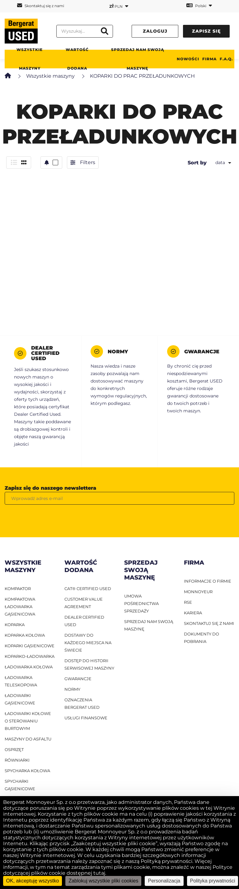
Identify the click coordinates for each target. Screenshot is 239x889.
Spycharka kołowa (27, 770)
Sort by (197, 163)
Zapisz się (206, 31)
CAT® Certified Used (87, 588)
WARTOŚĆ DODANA (77, 59)
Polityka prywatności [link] (212, 880)
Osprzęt (14, 749)
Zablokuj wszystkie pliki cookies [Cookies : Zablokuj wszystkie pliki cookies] (103, 880)
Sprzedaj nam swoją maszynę (137, 59)
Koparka (15, 624)
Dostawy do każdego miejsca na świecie (87, 643)
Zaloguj (155, 31)
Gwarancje (77, 678)
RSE (188, 602)
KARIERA (193, 612)
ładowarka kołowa (29, 666)
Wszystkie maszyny (29, 59)
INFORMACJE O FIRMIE (207, 581)
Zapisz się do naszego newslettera (50, 488)
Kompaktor (18, 588)
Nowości (188, 59)
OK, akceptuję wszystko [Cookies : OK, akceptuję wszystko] (32, 880)
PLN (118, 6)
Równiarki (17, 760)
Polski (199, 5)
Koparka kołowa (25, 635)
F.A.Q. (226, 59)
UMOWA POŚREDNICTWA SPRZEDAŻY (141, 603)
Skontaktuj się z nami (40, 5)
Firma (209, 59)
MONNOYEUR (198, 591)
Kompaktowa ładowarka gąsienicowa (20, 606)
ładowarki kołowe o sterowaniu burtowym (28, 721)
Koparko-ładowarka (29, 656)
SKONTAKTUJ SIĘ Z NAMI (209, 623)
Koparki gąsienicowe (29, 645)
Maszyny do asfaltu (28, 738)
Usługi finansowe (85, 717)
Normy (72, 689)
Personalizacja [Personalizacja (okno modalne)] (164, 880)
